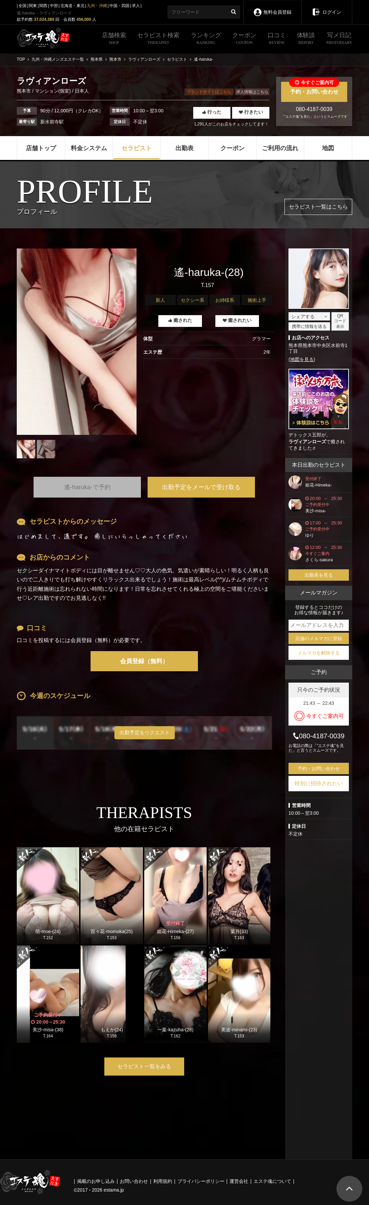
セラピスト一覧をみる (144, 1066)
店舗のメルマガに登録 (318, 638)
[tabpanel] (77, 341)
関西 (43, 5)
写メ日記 (339, 39)
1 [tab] (76, 463)
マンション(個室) (53, 91)
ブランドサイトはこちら (209, 92)
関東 (33, 5)
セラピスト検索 (158, 39)
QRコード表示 (340, 321)
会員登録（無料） (144, 661)
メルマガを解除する (319, 652)
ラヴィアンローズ (307, 441)
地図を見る (302, 359)
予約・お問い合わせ (314, 88)
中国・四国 (119, 5)
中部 (54, 5)
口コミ (277, 39)
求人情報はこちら (252, 92)
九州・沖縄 (97, 5)
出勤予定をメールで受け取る (201, 487)
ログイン (327, 7)
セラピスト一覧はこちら (318, 207)
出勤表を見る (319, 575)
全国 (22, 5)
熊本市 (24, 91)
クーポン (244, 39)
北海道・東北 (72, 5)
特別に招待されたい (319, 783)
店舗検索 (114, 39)
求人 (136, 5)
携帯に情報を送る (309, 326)
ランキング (206, 39)
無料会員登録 (272, 7)
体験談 (306, 39)
